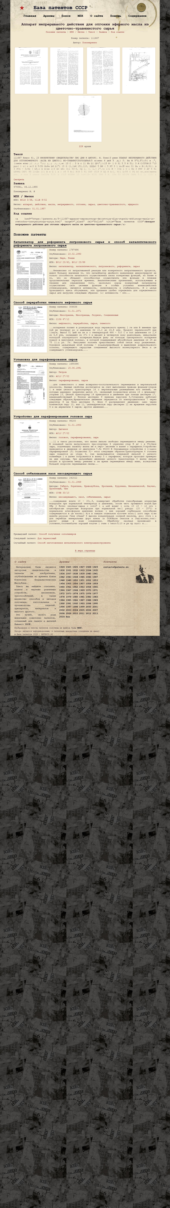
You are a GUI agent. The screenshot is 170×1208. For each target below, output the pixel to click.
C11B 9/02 (41, 199)
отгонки (80, 204)
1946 (88, 577)
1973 (68, 593)
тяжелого (105, 323)
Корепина (76, 486)
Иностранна (66, 315)
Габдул (64, 486)
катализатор (66, 266)
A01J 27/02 (62, 376)
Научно (151, 486)
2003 (68, 610)
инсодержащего (67, 496)
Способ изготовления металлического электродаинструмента (74, 542)
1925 (68, 567)
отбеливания (93, 496)
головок (63, 437)
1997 (68, 606)
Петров (63, 372)
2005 (82, 610)
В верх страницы (85, 550)
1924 (62, 567)
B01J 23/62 (62, 262)
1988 (88, 600)
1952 (88, 580)
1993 (82, 603)
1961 (68, 587)
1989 (95, 600)
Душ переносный (47, 538)
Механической (136, 486)
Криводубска (91, 486)
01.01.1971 (74, 310)
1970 (88, 590)
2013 (95, 613)
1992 (75, 603)
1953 (95, 580)
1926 (75, 567)
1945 (82, 577)
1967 (68, 590)
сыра (95, 437)
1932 (75, 570)
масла (51, 204)
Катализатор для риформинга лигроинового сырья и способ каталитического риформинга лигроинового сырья (85, 243)
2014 (62, 616)
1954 (62, 583)
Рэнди (71, 258)
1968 (75, 590)
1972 (62, 593)
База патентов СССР (60, 8)
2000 (88, 606)
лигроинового (106, 266)
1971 (95, 590)
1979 (68, 597)
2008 (62, 613)
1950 (75, 580)
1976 (88, 593)
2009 (68, 613)
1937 (68, 573)
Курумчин (120, 486)
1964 (88, 587)
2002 (62, 610)
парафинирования (69, 380)
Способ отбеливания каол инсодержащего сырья (53, 473)
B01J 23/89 (78, 262)
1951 (82, 580)
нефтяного (65, 323)
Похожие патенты (56, 31)
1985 (68, 600)
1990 (62, 603)
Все (68, 616)
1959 (95, 583)
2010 (75, 613)
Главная (29, 16)
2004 (75, 610)
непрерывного (65, 204)
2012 (88, 613)
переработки (80, 323)
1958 (88, 583)
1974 (75, 593)
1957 (82, 583)
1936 (62, 573)
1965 (95, 587)
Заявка (103, 31)
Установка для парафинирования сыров (46, 359)
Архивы (48, 16)
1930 (62, 570)
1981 (82, 597)
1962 (75, 587)
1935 (95, 570)
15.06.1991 (74, 367)
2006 (88, 610)
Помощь (115, 16)
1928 (88, 567)
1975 (82, 593)
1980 (75, 597)
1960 (62, 587)
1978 (62, 597)
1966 (62, 590)
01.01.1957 (38, 208)
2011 (82, 613)
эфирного (133, 204)
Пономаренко (89, 42)
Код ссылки (117, 31)
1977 (95, 593)
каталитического (86, 266)
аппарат (27, 204)
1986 (75, 600)
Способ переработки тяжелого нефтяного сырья (53, 302)
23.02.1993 (74, 253)
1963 (82, 587)
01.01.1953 (74, 424)
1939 (82, 573)
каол (81, 496)
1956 (75, 583)
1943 (68, 577)
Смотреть (19, 179)
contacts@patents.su (115, 567)
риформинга (123, 266)
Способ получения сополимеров (57, 534)
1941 (95, 573)
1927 (82, 567)
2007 (95, 610)
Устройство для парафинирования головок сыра (53, 416)
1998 (75, 606)
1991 (68, 603)
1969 (82, 590)
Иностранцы (82, 315)
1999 (82, 606)
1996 (62, 606)
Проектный (55, 488)
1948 (62, 580)
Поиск (66, 16)
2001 (95, 606)
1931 (68, 570)
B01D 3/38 (26, 199)
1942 (62, 577)
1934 (88, 570)
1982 (88, 597)
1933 (82, 570)
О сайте (96, 16)
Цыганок (63, 429)
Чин (66, 488)
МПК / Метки (77, 31)
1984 (62, 600)
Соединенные (111, 315)
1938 (75, 573)
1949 (68, 580)
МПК (80, 16)
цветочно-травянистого (111, 204)
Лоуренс (96, 315)
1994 (88, 603)
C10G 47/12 (62, 319)
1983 (95, 597)
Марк (62, 258)
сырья (91, 204)
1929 (95, 567)
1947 (95, 577)
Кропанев (107, 486)
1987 (82, 600)
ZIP (81, 146)
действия (40, 204)
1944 (75, 577)
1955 (68, 583)
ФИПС (79, 628)
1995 (95, 603)
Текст (91, 31)
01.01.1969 (74, 482)
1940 (88, 573)
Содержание (137, 16)
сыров (84, 380)
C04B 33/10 (62, 492)
